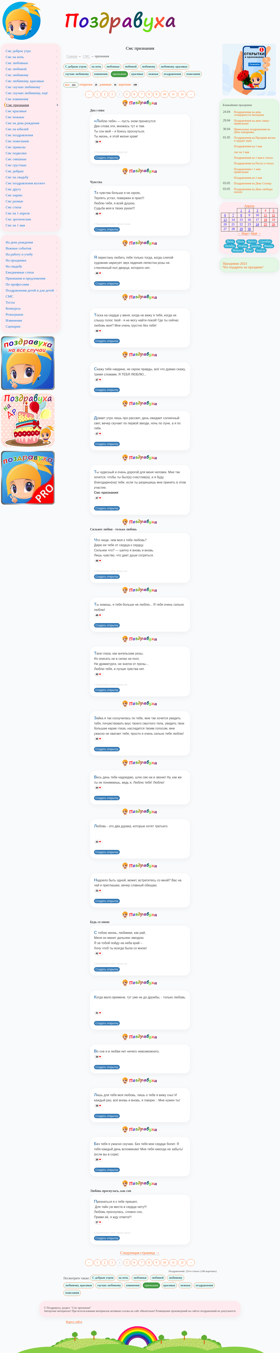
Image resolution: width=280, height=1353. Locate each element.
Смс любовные (17, 63)
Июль (240, 241)
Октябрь (230, 245)
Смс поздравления (19, 135)
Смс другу (13, 189)
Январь (268, 245)
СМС (9, 296)
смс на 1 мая (241, 152)
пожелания (193, 74)
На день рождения (19, 242)
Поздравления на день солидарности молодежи (249, 113)
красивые (137, 74)
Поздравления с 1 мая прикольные (247, 170)
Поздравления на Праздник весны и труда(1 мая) (254, 139)
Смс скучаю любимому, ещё (27, 93)
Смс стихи (13, 207)
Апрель (249, 206)
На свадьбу (14, 266)
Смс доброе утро (18, 51)
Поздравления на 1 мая (248, 146)
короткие (128, 84)
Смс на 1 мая (15, 225)
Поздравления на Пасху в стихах (254, 163)
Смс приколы (16, 147)
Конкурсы (13, 308)
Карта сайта (74, 1322)
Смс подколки (16, 153)
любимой (131, 66)
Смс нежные (15, 117)
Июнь (230, 241)
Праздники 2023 (235, 263)
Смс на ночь (15, 57)
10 (164, 94)
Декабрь (256, 245)
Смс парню (14, 195)
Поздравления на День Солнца (252, 183)
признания (119, 74)
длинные (109, 84)
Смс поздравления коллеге (25, 183)
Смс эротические (18, 219)
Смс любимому (17, 75)
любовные (113, 66)
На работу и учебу (19, 254)
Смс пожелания (17, 141)
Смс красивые (16, 111)
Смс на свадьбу (17, 177)
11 (173, 94)
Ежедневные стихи (20, 272)
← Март (243, 233)
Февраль (238, 250)
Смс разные (14, 201)
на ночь (96, 66)
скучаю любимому (77, 74)
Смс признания (17, 105)
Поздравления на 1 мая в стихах (253, 157)
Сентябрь (265, 241)
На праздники (16, 260)
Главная (71, 56)
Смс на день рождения (22, 123)
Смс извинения (17, 99)
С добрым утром (75, 66)
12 (182, 94)
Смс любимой (16, 69)
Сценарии (13, 326)
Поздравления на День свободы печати (253, 191)
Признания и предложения (25, 278)
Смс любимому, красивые (25, 81)
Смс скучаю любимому (23, 87)
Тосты (10, 302)
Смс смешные (16, 159)
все (71, 85)
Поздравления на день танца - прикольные (252, 122)
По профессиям (17, 284)
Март (249, 250)
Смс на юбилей (17, 129)
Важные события (18, 248)
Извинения (14, 320)
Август (252, 241)
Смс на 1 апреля (18, 213)
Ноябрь (242, 245)
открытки (89, 84)
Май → (256, 233)
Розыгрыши (14, 314)
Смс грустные (16, 165)
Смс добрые (15, 171)
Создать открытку (106, 157)
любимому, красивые (174, 66)
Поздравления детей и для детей (30, 290)
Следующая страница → (140, 1253)
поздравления (172, 74)
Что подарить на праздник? (243, 267)
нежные (153, 74)
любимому (148, 66)
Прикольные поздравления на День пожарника (252, 131)
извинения (101, 74)
